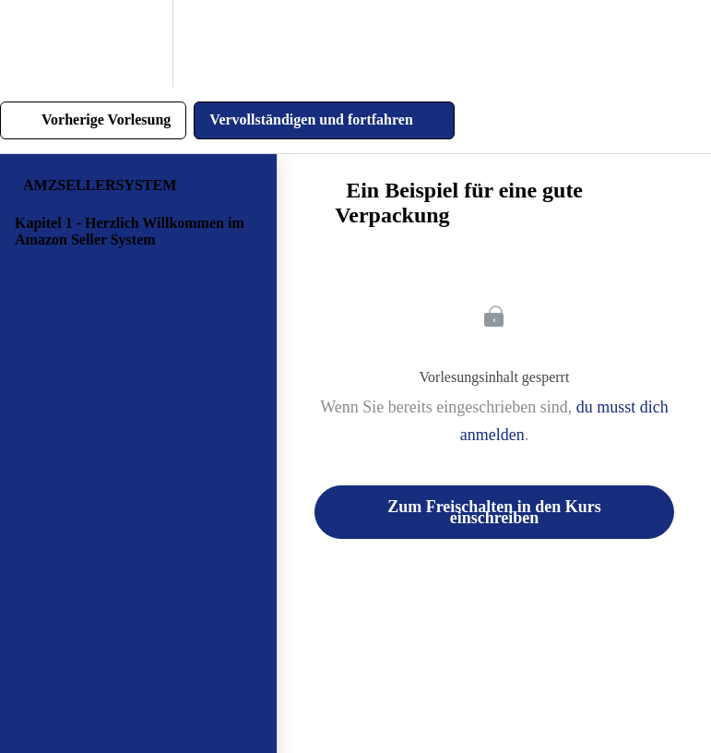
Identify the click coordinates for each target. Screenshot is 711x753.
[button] (34, 44)
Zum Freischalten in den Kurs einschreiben (494, 512)
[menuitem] (138, 44)
